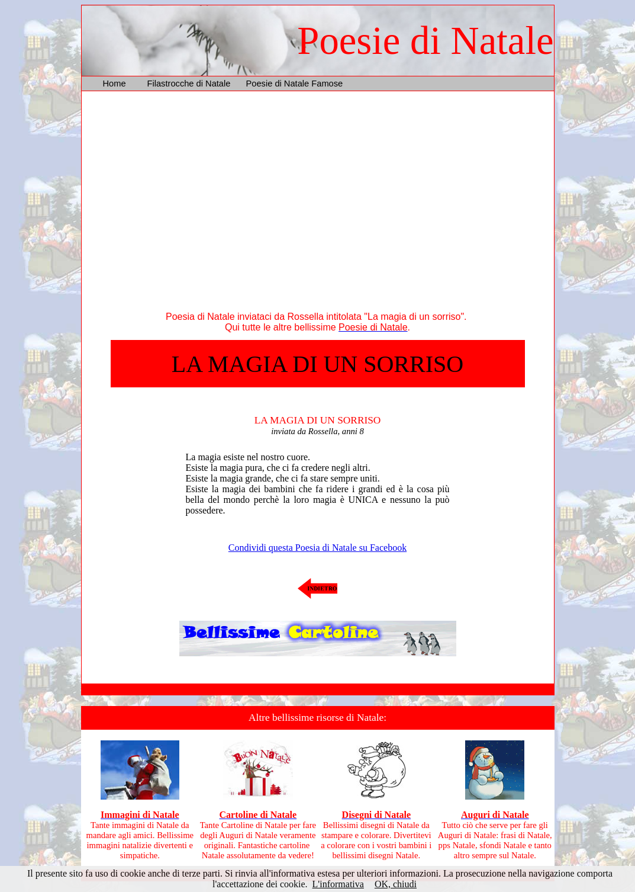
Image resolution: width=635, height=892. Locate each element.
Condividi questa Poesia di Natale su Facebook (317, 548)
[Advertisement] (318, 204)
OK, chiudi (396, 884)
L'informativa (338, 884)
